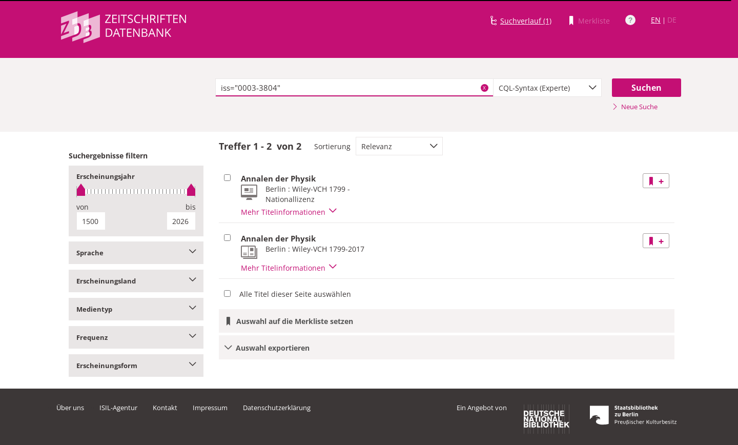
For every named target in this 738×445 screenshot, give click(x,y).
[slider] (136, 191)
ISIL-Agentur (118, 407)
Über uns (70, 407)
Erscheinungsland (136, 281)
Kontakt (165, 407)
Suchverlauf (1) (525, 21)
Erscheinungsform (136, 365)
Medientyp (136, 309)
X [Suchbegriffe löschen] (484, 87)
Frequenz (136, 337)
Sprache (136, 252)
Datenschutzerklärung (277, 407)
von (82, 207)
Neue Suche (635, 106)
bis (191, 207)
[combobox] (547, 87)
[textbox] (354, 87)
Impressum (210, 407)
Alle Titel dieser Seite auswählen (295, 294)
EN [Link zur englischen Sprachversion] (656, 20)
